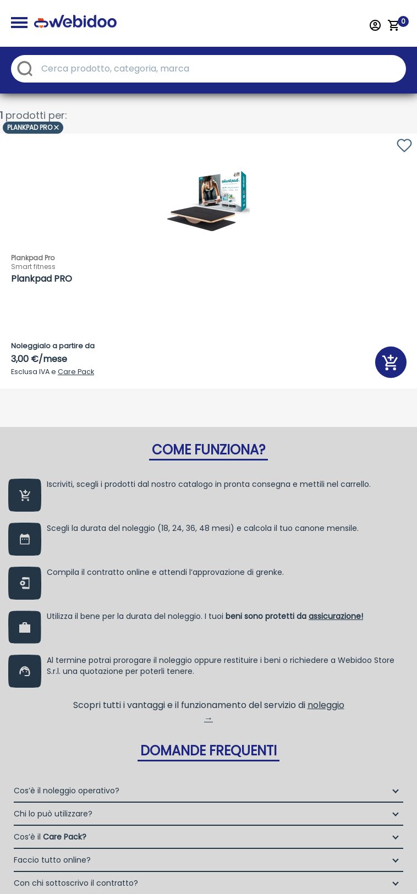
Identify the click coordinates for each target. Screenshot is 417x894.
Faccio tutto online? (52, 559)
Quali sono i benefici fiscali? (67, 628)
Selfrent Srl (341, 701)
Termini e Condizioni (327, 870)
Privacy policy (177, 870)
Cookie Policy (245, 870)
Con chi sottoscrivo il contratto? (76, 582)
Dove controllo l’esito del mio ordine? (85, 605)
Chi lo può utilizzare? (53, 513)
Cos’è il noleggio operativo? (66, 490)
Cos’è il (50, 536)
